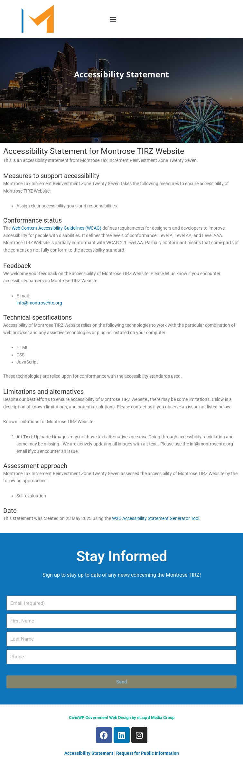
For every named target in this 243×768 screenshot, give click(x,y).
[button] (113, 19)
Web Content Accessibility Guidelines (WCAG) (56, 228)
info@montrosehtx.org (39, 302)
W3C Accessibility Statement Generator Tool (155, 518)
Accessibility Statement (88, 753)
